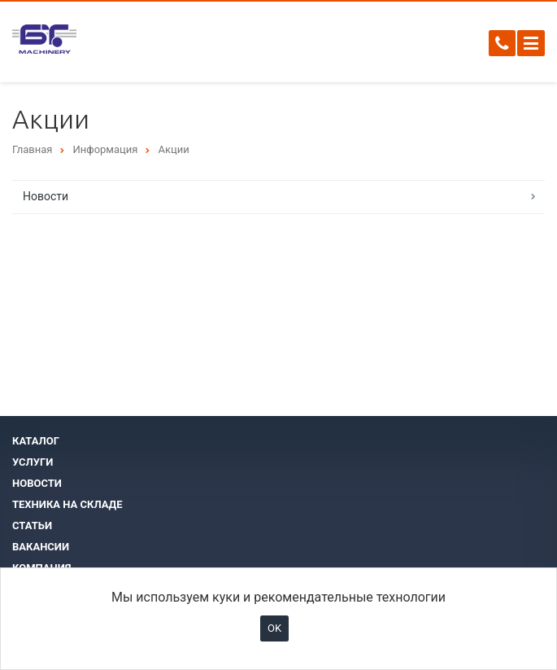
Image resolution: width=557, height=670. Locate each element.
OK (274, 628)
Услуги (32, 462)
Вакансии (40, 547)
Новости (45, 196)
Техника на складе (67, 504)
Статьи (32, 525)
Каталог (35, 441)
